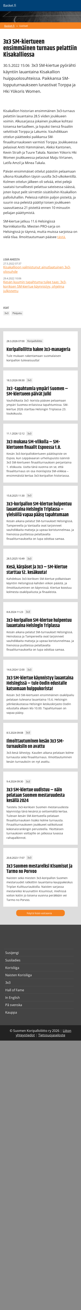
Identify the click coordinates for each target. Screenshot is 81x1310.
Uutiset (23, 26)
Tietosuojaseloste (51, 1035)
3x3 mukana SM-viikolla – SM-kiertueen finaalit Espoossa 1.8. (33, 444)
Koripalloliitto (34, 341)
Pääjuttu (17, 313)
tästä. (61, 237)
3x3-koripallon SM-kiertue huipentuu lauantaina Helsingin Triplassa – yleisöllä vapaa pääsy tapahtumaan (39, 509)
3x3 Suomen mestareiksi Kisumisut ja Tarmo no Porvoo (39, 869)
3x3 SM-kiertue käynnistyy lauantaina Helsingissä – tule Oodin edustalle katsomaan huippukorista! (39, 683)
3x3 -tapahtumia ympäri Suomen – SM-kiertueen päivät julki (37, 391)
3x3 (6, 313)
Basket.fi (9, 26)
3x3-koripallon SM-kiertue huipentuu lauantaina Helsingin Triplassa (39, 623)
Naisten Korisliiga (18, 975)
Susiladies (12, 960)
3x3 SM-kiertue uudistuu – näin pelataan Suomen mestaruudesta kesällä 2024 (35, 795)
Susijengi (12, 952)
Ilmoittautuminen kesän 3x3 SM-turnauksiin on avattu (35, 744)
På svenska (13, 1005)
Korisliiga (12, 967)
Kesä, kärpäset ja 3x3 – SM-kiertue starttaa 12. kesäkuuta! (36, 569)
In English (12, 997)
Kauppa (11, 1012)
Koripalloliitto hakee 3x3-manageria (38, 349)
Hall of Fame (14, 990)
